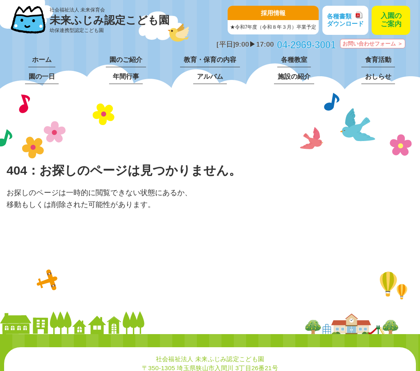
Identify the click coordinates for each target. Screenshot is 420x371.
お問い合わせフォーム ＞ (372, 44)
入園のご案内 (391, 20)
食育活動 (378, 59)
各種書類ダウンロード (345, 20)
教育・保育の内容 (210, 59)
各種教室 (294, 59)
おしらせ (378, 76)
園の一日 (42, 76)
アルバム (210, 76)
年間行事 (126, 76)
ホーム (42, 59)
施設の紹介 (294, 76)
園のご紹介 (126, 59)
